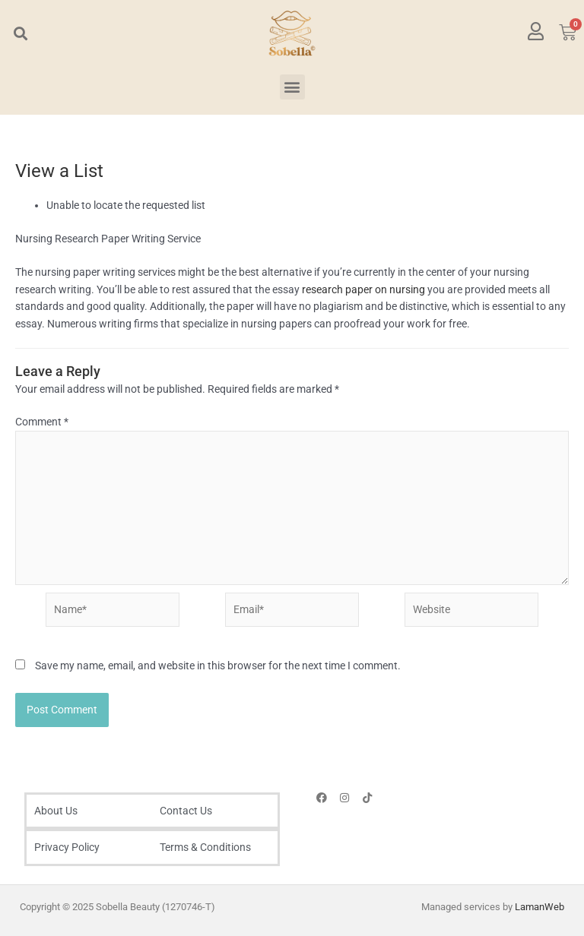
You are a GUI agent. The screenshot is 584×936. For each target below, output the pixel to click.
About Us (56, 811)
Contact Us (186, 811)
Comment (41, 422)
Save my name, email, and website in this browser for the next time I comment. (218, 665)
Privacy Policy (67, 847)
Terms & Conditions (205, 847)
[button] (20, 33)
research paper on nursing (363, 289)
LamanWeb (539, 906)
